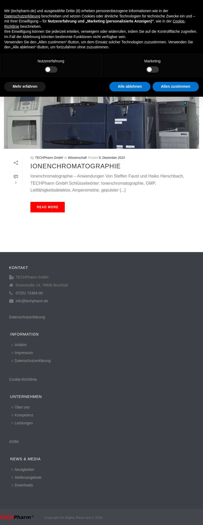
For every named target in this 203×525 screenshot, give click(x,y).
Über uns (21, 407)
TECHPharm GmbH (49, 158)
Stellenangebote (26, 477)
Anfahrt (19, 345)
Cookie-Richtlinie (23, 379)
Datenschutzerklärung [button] (22, 16)
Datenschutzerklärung (27, 317)
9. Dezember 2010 (112, 158)
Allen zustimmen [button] (175, 86)
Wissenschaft (77, 158)
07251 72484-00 (29, 293)
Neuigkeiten (23, 469)
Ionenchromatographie (75, 166)
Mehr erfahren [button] (25, 86)
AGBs (14, 441)
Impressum (22, 353)
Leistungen (22, 423)
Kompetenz (23, 415)
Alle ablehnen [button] (130, 86)
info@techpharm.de (32, 301)
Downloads (22, 485)
